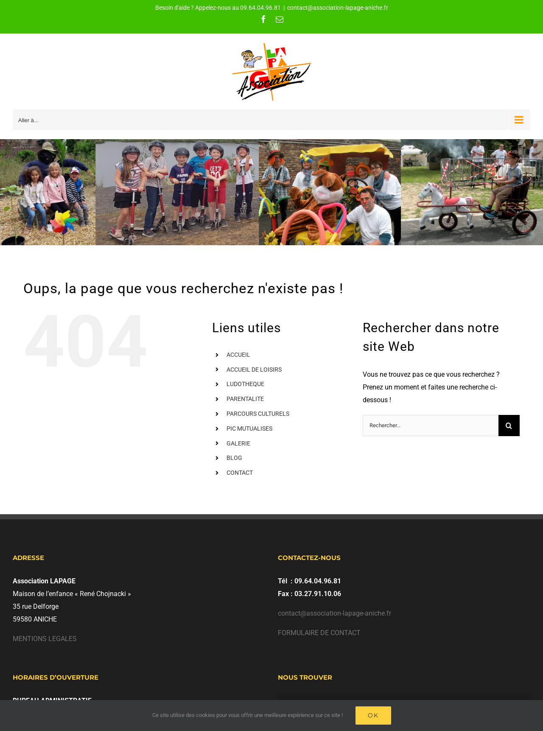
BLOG (234, 457)
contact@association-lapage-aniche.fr (337, 7)
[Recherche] (509, 425)
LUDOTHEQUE (245, 384)
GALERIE (238, 443)
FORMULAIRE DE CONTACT (319, 633)
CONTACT (240, 472)
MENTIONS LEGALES (45, 639)
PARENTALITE (245, 398)
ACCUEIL (238, 354)
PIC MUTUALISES (249, 428)
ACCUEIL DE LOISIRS (254, 369)
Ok (373, 715)
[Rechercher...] (430, 425)
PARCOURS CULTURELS (258, 413)
